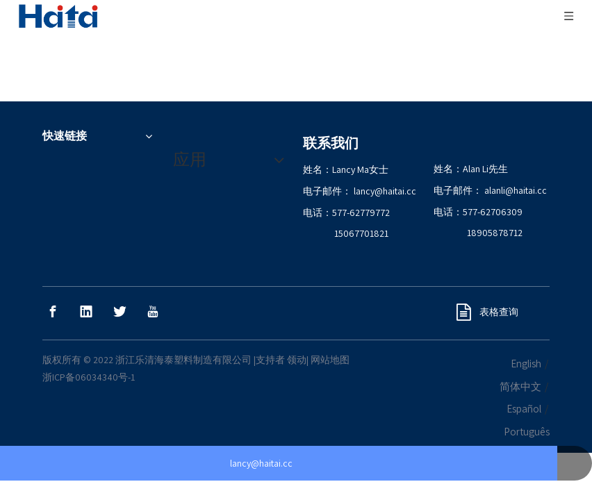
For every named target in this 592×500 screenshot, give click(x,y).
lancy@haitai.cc (385, 159)
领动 (296, 328)
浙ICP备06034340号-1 (88, 345)
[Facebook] (52, 279)
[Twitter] (119, 279)
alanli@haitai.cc (515, 158)
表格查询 (487, 280)
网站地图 (330, 328)
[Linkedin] (86, 279)
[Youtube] (152, 279)
